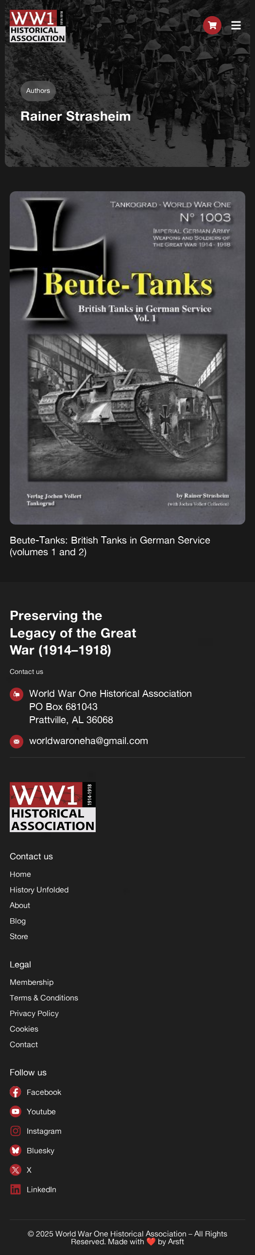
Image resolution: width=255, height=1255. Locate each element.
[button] (236, 26)
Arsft (176, 1241)
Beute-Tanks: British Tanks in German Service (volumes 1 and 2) (110, 546)
